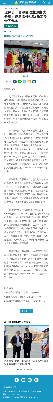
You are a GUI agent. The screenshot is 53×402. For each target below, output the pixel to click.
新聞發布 (14, 8)
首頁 (6, 8)
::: (5, 11)
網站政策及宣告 (10, 387)
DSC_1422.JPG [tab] (24, 76)
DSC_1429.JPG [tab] (27, 76)
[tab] (18, 369)
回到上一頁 (26, 311)
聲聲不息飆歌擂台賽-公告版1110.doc (23, 296)
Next (49, 55)
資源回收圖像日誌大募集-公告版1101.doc (26, 301)
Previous (3, 55)
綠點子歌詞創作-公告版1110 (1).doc (23, 292)
